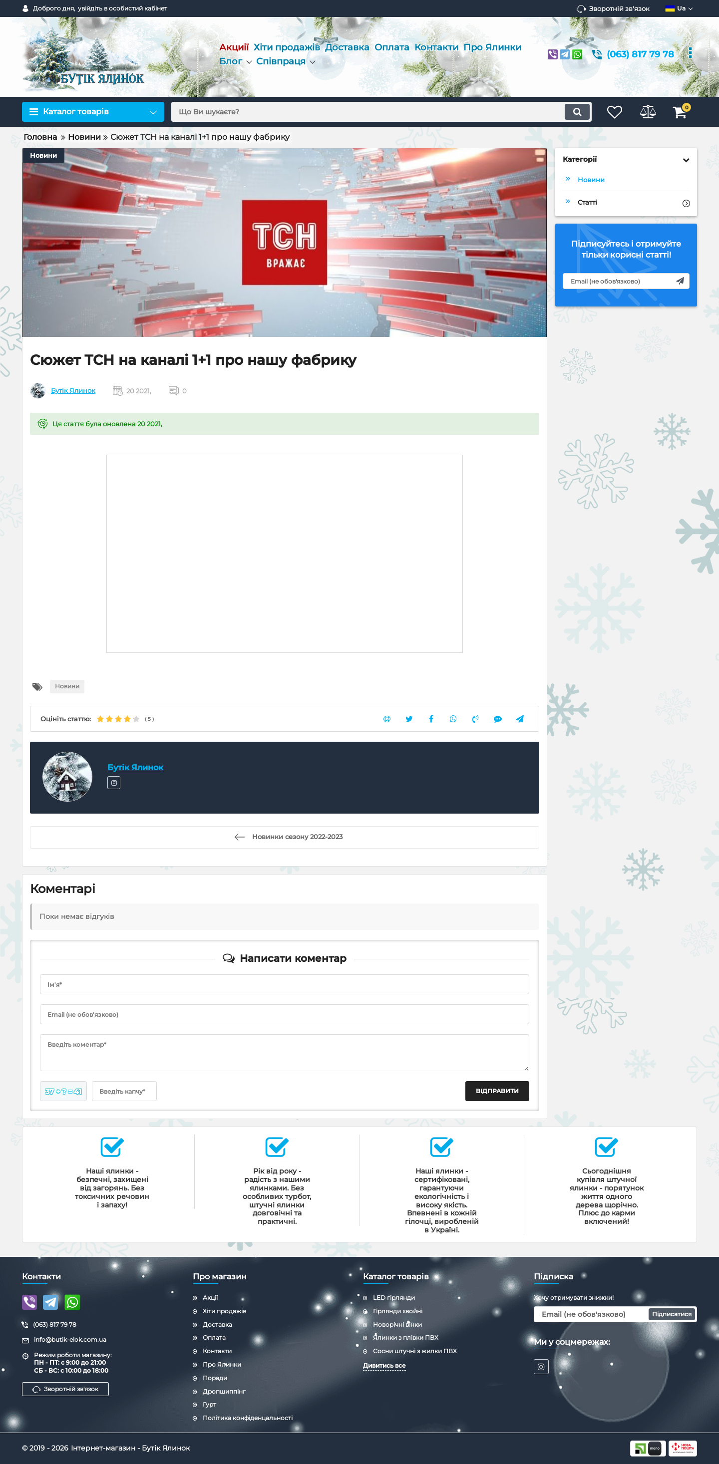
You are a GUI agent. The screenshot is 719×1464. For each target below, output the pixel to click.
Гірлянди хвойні (397, 1311)
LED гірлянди (394, 1297)
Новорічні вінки (397, 1324)
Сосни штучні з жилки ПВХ (415, 1351)
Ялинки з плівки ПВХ (405, 1337)
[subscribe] (626, 281)
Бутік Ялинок (73, 391)
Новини (43, 155)
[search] (378, 112)
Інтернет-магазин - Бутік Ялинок (130, 1448)
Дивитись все (384, 1365)
